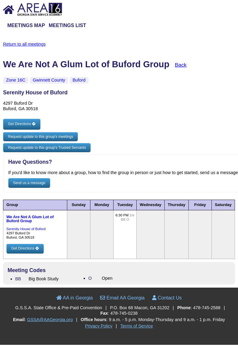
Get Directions (22, 124)
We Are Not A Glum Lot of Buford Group (30, 219)
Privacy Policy (99, 326)
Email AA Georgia (122, 297)
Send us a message (29, 183)
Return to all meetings (24, 44)
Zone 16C (15, 80)
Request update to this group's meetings (40, 137)
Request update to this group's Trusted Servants (47, 147)
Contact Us (167, 297)
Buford (79, 80)
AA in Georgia (74, 297)
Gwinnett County (49, 80)
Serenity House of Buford (26, 229)
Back (181, 65)
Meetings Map (26, 25)
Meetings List (67, 25)
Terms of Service (136, 326)
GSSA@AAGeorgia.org (50, 319)
